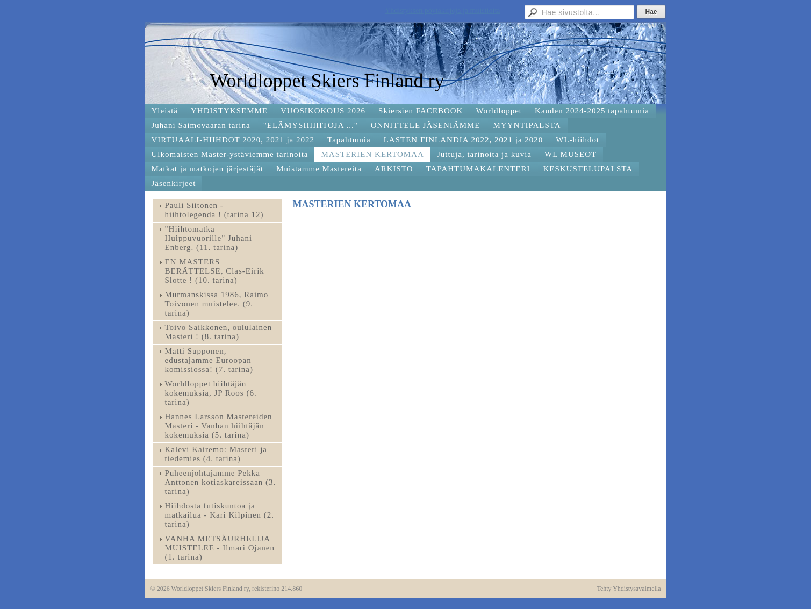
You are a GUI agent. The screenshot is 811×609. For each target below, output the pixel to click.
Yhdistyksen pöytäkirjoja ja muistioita (442, 10)
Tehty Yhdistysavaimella (629, 588)
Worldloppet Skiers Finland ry (327, 80)
